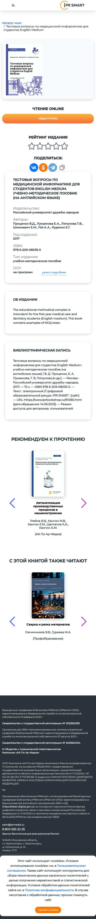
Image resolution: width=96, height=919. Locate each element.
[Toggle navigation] (13, 5)
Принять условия (48, 910)
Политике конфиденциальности (49, 890)
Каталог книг (12, 23)
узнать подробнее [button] (53, 272)
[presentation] (12, 503)
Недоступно (48, 118)
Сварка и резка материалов (48, 624)
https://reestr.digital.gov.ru (18, 806)
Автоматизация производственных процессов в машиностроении (48, 508)
